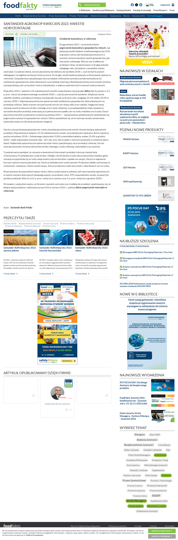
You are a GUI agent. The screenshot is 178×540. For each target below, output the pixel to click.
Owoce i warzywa (50, 223)
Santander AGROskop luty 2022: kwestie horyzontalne (55, 249)
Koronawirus (133, 465)
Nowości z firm (138, 16)
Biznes (126, 16)
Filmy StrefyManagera (139, 455)
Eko (168, 450)
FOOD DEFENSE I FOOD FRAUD (134, 246)
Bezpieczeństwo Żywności (34, 16)
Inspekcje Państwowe (136, 460)
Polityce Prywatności (34, 535)
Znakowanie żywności (147, 511)
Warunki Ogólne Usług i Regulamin (85, 526)
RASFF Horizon (130, 153)
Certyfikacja (164, 445)
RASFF (156, 496)
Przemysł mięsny (67, 223)
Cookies (153, 526)
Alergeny (139, 434)
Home (18, 16)
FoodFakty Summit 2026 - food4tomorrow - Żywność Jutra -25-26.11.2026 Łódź (133, 400)
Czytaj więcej (9, 273)
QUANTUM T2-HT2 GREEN (137, 195)
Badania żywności (147, 439)
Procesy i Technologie (78, 16)
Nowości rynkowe (138, 470)
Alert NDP (155, 434)
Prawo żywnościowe (134, 480)
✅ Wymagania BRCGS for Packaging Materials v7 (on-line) (146, 252)
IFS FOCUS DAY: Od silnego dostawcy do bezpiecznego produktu (133, 385)
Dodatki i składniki (153, 450)
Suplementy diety (159, 501)
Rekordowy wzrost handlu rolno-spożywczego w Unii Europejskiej (133, 98)
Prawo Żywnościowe (58, 16)
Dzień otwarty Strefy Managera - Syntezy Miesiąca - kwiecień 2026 (134, 416)
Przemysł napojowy (13, 226)
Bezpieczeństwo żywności (30, 223)
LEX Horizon (129, 167)
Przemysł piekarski (32, 226)
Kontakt (138, 526)
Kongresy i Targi (160, 460)
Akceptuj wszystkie (161, 531)
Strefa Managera (155, 16)
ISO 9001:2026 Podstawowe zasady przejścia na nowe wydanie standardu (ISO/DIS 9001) (144, 284)
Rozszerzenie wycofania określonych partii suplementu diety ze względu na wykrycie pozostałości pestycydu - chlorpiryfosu (134, 117)
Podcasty (166, 475)
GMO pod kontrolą (132, 181)
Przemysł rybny (49, 226)
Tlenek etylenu (136, 506)
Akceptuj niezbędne (161, 536)
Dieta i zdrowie (131, 450)
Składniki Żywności (99, 16)
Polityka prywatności (117, 526)
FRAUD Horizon (131, 139)
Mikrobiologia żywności (155, 465)
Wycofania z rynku (157, 506)
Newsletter (169, 526)
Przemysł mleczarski (85, 223)
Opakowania (115, 16)
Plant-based (151, 475)
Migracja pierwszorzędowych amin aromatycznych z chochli (135, 82)
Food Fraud (160, 455)
